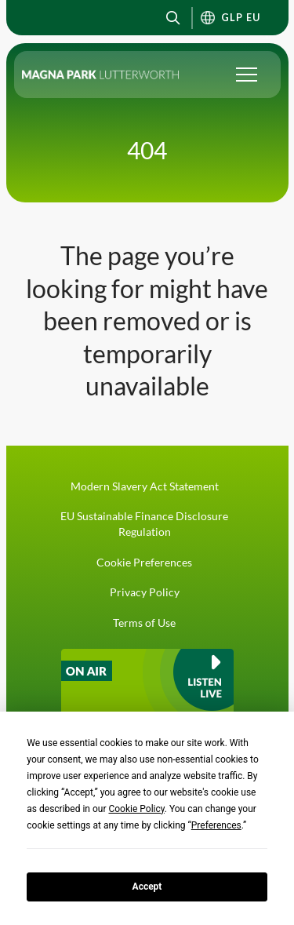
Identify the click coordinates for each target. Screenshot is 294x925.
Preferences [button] (216, 825)
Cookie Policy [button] (136, 808)
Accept (147, 886)
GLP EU (241, 18)
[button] (173, 17)
